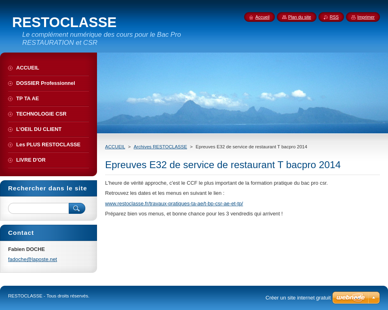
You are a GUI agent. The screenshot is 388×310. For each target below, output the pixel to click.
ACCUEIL (115, 146)
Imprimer (366, 17)
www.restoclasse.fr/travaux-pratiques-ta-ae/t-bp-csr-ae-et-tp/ (174, 203)
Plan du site (299, 17)
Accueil (262, 17)
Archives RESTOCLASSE (160, 146)
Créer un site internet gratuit (298, 298)
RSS (334, 17)
